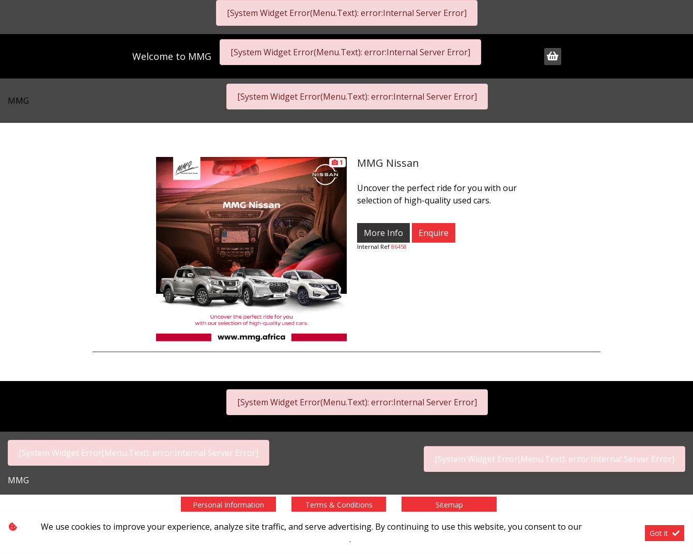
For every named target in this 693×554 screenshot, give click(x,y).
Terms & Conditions (339, 505)
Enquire (434, 233)
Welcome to (171, 56)
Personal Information (228, 505)
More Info (383, 233)
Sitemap (449, 505)
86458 (399, 246)
